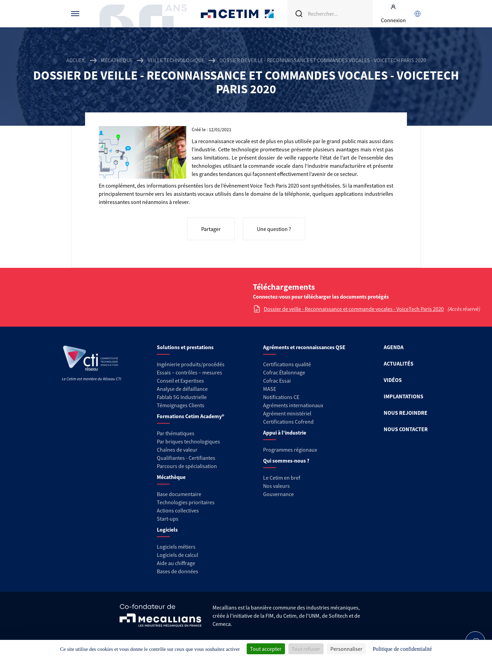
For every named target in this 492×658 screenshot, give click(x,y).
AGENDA (394, 347)
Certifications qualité (287, 364)
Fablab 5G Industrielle (182, 397)
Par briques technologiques (188, 441)
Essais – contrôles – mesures (189, 372)
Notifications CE (281, 397)
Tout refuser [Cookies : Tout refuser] (306, 648)
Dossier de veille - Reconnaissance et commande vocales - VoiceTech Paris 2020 (354, 308)
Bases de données (177, 571)
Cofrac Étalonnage (284, 372)
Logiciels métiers (176, 546)
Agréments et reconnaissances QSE (304, 347)
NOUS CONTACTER (406, 429)
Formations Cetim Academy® (190, 416)
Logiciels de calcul (177, 554)
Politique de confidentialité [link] (402, 649)
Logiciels (167, 529)
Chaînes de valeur (177, 449)
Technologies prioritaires (186, 502)
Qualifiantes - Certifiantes (186, 457)
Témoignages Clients (180, 405)
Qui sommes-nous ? (286, 460)
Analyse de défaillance (182, 388)
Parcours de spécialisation (187, 466)
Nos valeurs (276, 485)
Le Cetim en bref (281, 477)
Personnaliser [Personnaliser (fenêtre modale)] (346, 648)
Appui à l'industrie (284, 432)
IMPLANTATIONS (403, 396)
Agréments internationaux (293, 405)
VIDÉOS (393, 379)
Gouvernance (278, 494)
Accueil (76, 60)
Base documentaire (179, 494)
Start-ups (167, 518)
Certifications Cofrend (288, 421)
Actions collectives (178, 510)
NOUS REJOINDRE (405, 412)
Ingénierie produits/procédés (190, 364)
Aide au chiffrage (176, 563)
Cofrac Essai (277, 380)
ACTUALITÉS (398, 363)
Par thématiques (175, 433)
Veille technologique (176, 60)
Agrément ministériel (287, 413)
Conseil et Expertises (180, 380)
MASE (269, 388)
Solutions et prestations (185, 347)
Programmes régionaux (290, 449)
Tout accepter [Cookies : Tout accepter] (266, 648)
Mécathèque (117, 60)
